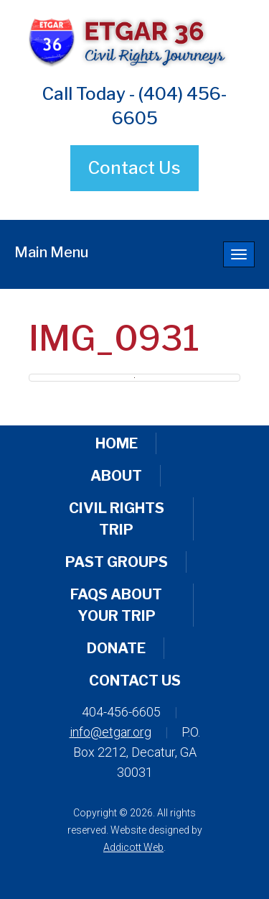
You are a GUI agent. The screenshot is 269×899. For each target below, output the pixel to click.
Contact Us (134, 167)
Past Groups (116, 562)
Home (116, 443)
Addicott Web (133, 847)
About (116, 475)
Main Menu (51, 252)
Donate (116, 648)
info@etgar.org (110, 731)
